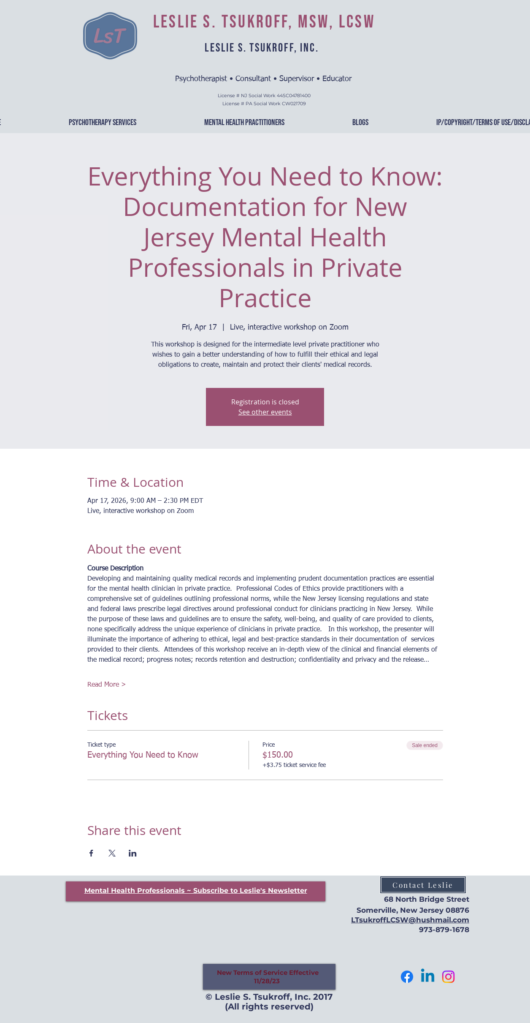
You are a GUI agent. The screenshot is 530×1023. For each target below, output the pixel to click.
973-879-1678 (444, 929)
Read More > (106, 685)
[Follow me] (407, 976)
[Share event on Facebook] (91, 853)
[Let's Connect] (427, 976)
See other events (265, 412)
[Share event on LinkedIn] (133, 853)
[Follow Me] (448, 976)
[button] (195, 890)
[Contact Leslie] (423, 885)
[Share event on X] (112, 853)
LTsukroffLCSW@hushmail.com (410, 920)
